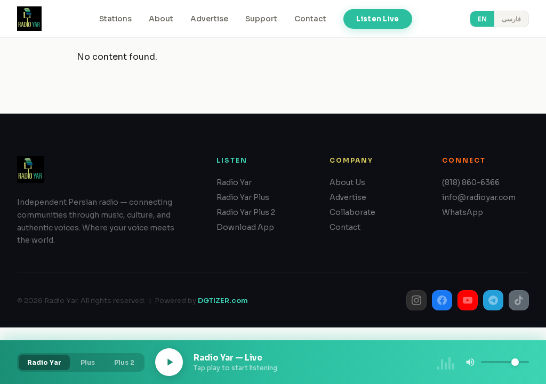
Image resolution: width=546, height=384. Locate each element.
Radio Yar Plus (242, 197)
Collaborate (352, 212)
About (161, 18)
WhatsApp (462, 212)
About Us (347, 182)
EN (482, 19)
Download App (245, 227)
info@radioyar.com (479, 197)
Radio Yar (234, 182)
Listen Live (377, 18)
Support (261, 18)
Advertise (209, 18)
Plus (88, 362)
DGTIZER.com (223, 300)
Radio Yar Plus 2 (245, 212)
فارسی (511, 19)
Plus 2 (124, 362)
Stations (115, 18)
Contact (310, 18)
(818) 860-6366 (471, 182)
